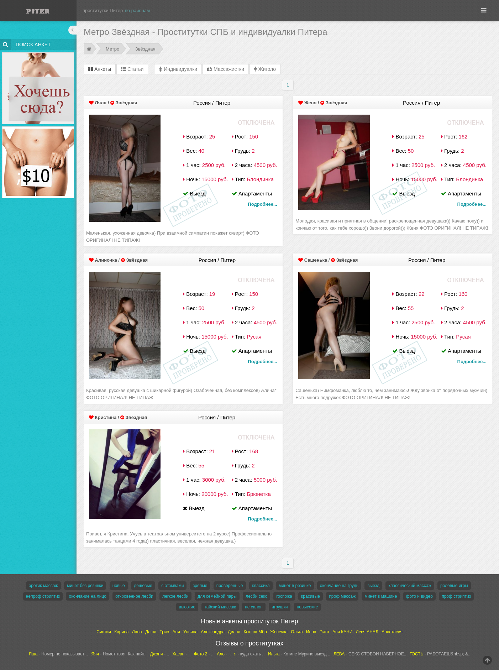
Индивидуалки (178, 69)
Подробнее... (262, 204)
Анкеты (99, 69)
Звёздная (145, 49)
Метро (112, 49)
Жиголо (265, 69)
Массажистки (225, 69)
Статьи (132, 69)
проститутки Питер (103, 10)
